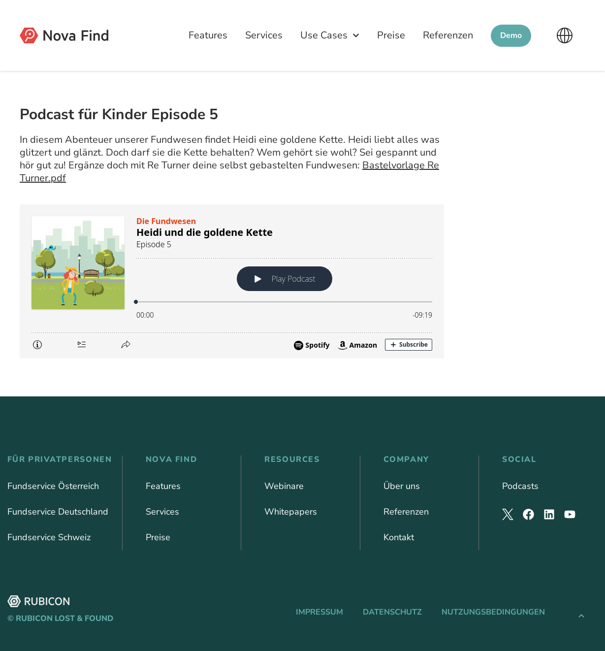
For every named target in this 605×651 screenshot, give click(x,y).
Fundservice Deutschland (57, 512)
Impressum (319, 612)
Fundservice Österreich (53, 486)
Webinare (284, 486)
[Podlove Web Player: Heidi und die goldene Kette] (232, 281)
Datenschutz (392, 612)
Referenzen (448, 35)
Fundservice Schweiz (49, 537)
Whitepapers (290, 512)
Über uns (401, 486)
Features (208, 35)
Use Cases (329, 35)
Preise (391, 35)
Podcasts (520, 486)
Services (264, 35)
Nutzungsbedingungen (493, 612)
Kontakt (398, 537)
